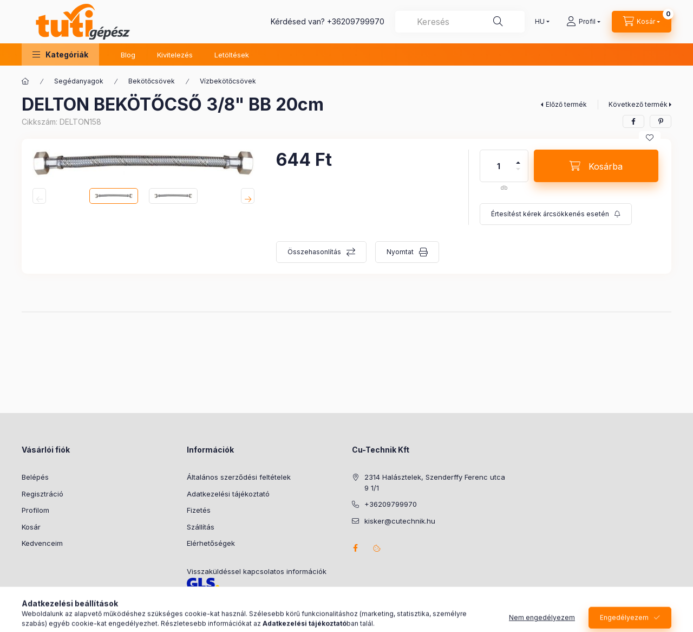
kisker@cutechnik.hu (399, 521)
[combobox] (460, 22)
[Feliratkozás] (556, 214)
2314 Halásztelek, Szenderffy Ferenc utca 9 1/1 (434, 482)
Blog (128, 54)
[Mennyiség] (498, 166)
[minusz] (518, 174)
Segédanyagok (78, 81)
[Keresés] (498, 21)
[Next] (247, 195)
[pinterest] (660, 121)
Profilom (35, 510)
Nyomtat (400, 252)
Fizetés (199, 510)
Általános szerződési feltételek (239, 477)
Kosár (31, 527)
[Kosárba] (596, 166)
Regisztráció (42, 493)
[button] (60, 54)
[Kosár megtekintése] (641, 22)
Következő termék (638, 104)
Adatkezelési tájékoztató (228, 493)
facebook (355, 548)
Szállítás (200, 527)
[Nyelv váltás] (540, 21)
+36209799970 (355, 21)
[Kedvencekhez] (650, 137)
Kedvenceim (42, 543)
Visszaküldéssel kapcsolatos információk (256, 571)
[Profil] (583, 22)
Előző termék (566, 104)
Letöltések (231, 54)
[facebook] (633, 121)
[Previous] (39, 195)
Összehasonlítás (314, 252)
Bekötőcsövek (151, 81)
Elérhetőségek (211, 543)
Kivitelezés (175, 54)
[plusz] (518, 158)
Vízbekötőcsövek (228, 81)
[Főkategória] (25, 81)
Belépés (35, 477)
